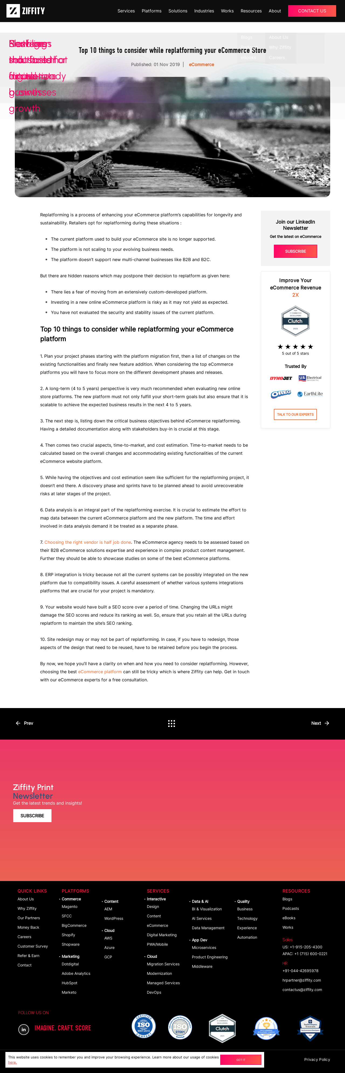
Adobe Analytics (76, 973)
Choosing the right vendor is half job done (87, 542)
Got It (240, 1059)
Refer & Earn (28, 955)
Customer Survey (33, 946)
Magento (69, 906)
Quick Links (32, 891)
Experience (247, 927)
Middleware (202, 966)
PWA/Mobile (157, 944)
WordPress (113, 918)
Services (126, 10)
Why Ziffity (27, 908)
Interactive (156, 899)
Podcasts (290, 908)
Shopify (68, 934)
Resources (251, 10)
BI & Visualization (207, 909)
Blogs (287, 899)
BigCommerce (74, 925)
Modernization (159, 973)
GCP (108, 957)
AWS (108, 938)
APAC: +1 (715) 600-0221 (304, 953)
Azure (109, 947)
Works (227, 10)
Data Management (208, 927)
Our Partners (29, 917)
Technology (247, 918)
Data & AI (200, 901)
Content (111, 901)
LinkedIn (23, 1029)
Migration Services (163, 964)
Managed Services (163, 982)
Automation (247, 937)
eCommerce (157, 925)
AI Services (202, 918)
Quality (243, 901)
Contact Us (312, 10)
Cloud (109, 930)
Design (153, 906)
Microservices (204, 947)
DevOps (154, 992)
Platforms (151, 10)
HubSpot (69, 982)
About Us (26, 899)
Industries (204, 10)
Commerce (71, 899)
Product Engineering (210, 957)
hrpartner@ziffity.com (301, 980)
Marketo (69, 992)
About (275, 10)
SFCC (67, 916)
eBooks (288, 917)
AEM (108, 909)
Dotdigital (70, 964)
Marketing (71, 956)
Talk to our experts (295, 414)
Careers (24, 936)
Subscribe (295, 251)
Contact (25, 965)
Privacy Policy (317, 1059)
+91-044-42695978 (300, 967)
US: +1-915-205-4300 (302, 943)
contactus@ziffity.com (302, 989)
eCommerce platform (100, 671)
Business (245, 909)
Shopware (71, 944)
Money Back (28, 927)
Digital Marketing (162, 934)
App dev (199, 940)
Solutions (177, 10)
